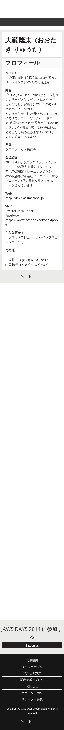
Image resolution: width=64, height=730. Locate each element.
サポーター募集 (32, 699)
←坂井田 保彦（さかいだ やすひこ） (30, 260)
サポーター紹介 (32, 693)
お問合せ (32, 686)
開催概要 (32, 660)
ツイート (25, 276)
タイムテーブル (32, 667)
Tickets (32, 645)
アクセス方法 (32, 673)
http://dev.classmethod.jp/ (24, 198)
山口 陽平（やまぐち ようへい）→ (29, 264)
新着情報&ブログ (32, 680)
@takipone (26, 211)
